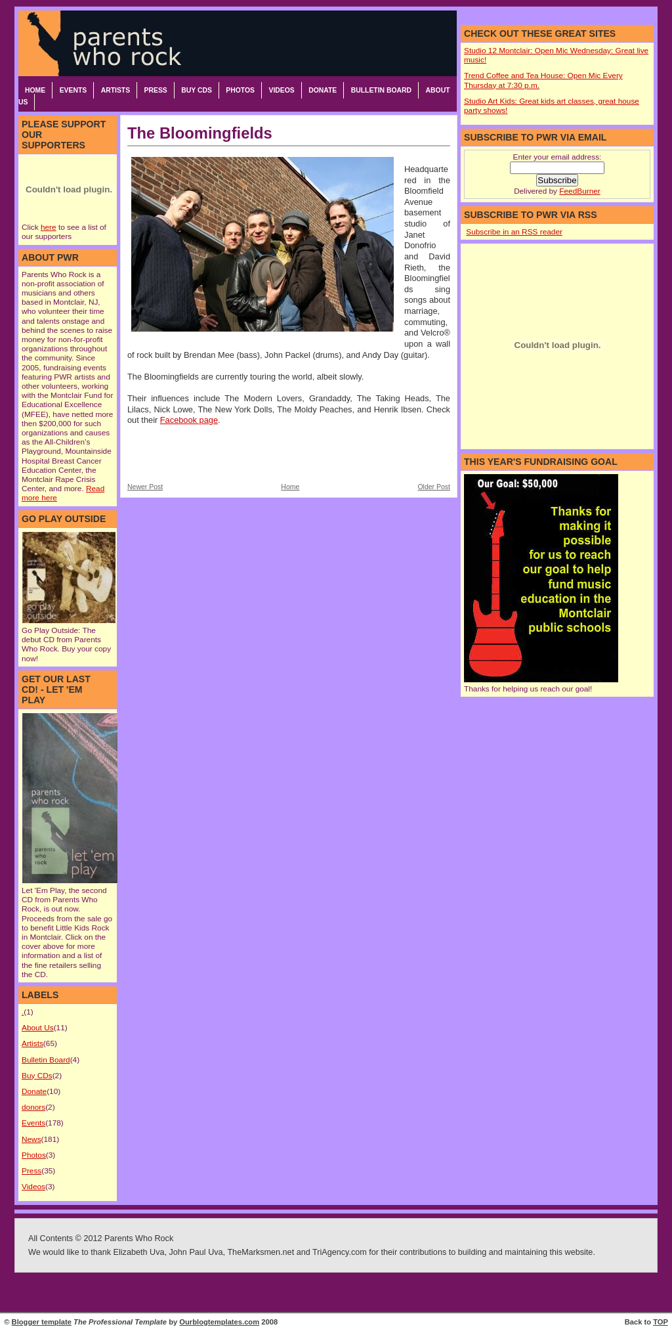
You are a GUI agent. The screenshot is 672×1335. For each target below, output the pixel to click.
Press (155, 90)
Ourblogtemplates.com (219, 1322)
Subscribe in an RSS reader (514, 231)
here (48, 227)
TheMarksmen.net (260, 1252)
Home (35, 90)
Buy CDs (196, 90)
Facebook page (189, 420)
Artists (115, 90)
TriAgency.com (339, 1252)
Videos (281, 90)
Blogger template (42, 1322)
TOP (660, 1322)
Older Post (433, 487)
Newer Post (145, 487)
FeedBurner (579, 191)
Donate (322, 90)
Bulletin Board (381, 90)
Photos (240, 90)
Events (73, 90)
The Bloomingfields (199, 133)
